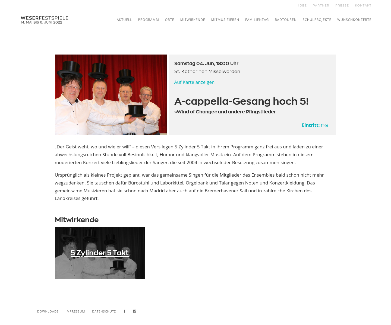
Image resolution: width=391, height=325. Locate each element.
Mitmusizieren (225, 19)
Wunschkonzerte (354, 19)
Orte (169, 19)
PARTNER (321, 5)
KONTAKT (363, 5)
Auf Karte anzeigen (194, 82)
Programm (148, 19)
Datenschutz (104, 311)
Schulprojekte (317, 19)
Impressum (75, 311)
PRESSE (342, 5)
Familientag (257, 19)
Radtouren (286, 19)
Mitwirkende (192, 19)
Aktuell (124, 19)
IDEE (302, 5)
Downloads (48, 311)
